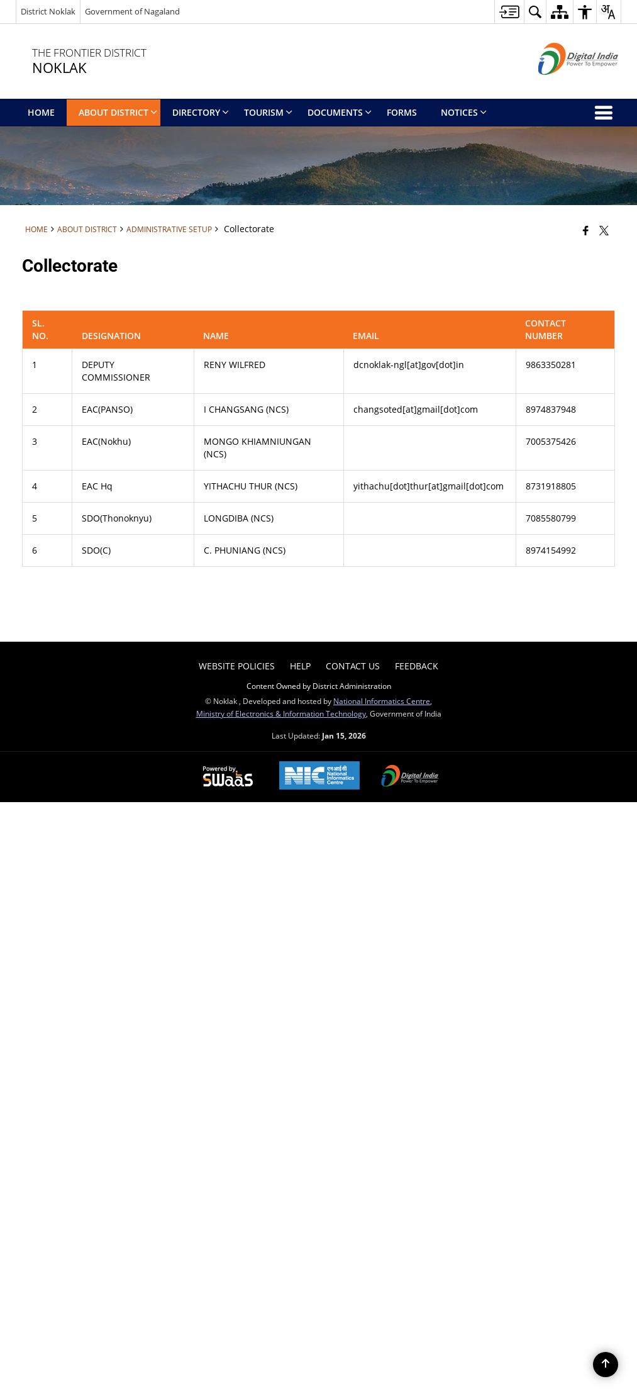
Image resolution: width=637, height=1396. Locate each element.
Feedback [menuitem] (416, 666)
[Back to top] (605, 1364)
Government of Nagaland (132, 11)
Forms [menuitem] (402, 112)
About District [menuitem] (118, 112)
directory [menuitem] (200, 112)
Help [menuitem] (300, 666)
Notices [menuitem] (464, 112)
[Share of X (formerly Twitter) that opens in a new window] (604, 230)
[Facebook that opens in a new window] (586, 230)
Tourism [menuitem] (268, 112)
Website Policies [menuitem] (237, 666)
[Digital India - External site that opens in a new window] (562, 85)
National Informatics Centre (381, 701)
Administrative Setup (169, 229)
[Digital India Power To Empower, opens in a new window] (410, 776)
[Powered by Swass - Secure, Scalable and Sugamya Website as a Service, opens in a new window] (228, 776)
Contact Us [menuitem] (353, 666)
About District (87, 229)
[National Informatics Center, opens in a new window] (319, 776)
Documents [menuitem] (339, 112)
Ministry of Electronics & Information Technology (281, 713)
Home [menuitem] (41, 112)
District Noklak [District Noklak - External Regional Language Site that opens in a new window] (48, 11)
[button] (535, 11)
